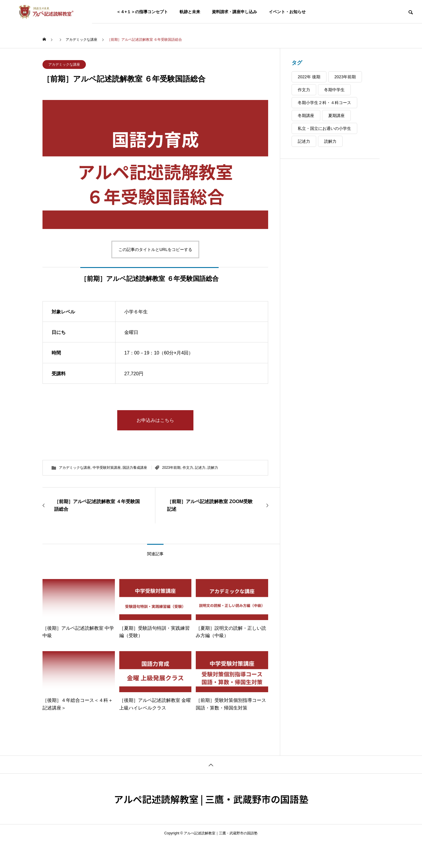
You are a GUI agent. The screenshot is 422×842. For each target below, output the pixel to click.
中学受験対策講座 (107, 468)
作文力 (188, 468)
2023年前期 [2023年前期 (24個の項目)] (345, 76)
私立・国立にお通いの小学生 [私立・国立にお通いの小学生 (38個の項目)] (324, 128)
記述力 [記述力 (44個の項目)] (304, 141)
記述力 (200, 468)
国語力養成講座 (134, 468)
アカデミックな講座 (64, 64)
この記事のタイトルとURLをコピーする (155, 249)
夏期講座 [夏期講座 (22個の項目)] (336, 115)
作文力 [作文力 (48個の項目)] (304, 89)
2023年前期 (171, 468)
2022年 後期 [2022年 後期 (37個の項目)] (309, 76)
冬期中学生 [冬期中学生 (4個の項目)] (334, 89)
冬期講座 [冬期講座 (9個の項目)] (306, 115)
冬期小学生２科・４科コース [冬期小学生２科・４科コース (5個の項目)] (324, 102)
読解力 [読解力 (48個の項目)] (330, 141)
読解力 (212, 468)
